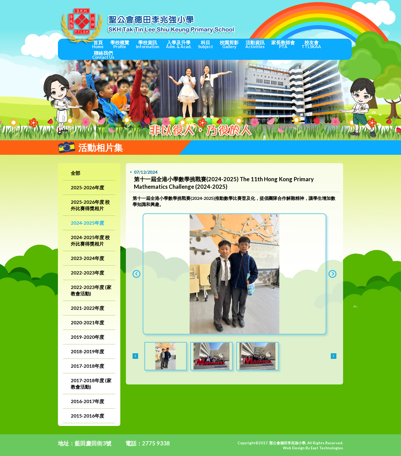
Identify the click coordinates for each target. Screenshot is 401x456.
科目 (205, 44)
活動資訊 (255, 44)
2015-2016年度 (87, 416)
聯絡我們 (103, 55)
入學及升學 (178, 44)
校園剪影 (229, 44)
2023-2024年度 (87, 258)
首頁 (98, 44)
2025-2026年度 (87, 187)
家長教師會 (283, 44)
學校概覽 (119, 44)
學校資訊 (147, 44)
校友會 (311, 44)
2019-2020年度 (87, 337)
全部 (75, 173)
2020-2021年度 (87, 322)
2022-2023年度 (87, 273)
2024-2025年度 (87, 223)
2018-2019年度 (87, 351)
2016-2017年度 (87, 401)
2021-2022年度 (87, 308)
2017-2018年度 (87, 366)
